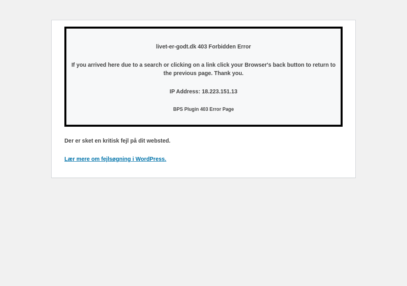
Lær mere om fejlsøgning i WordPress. (115, 159)
